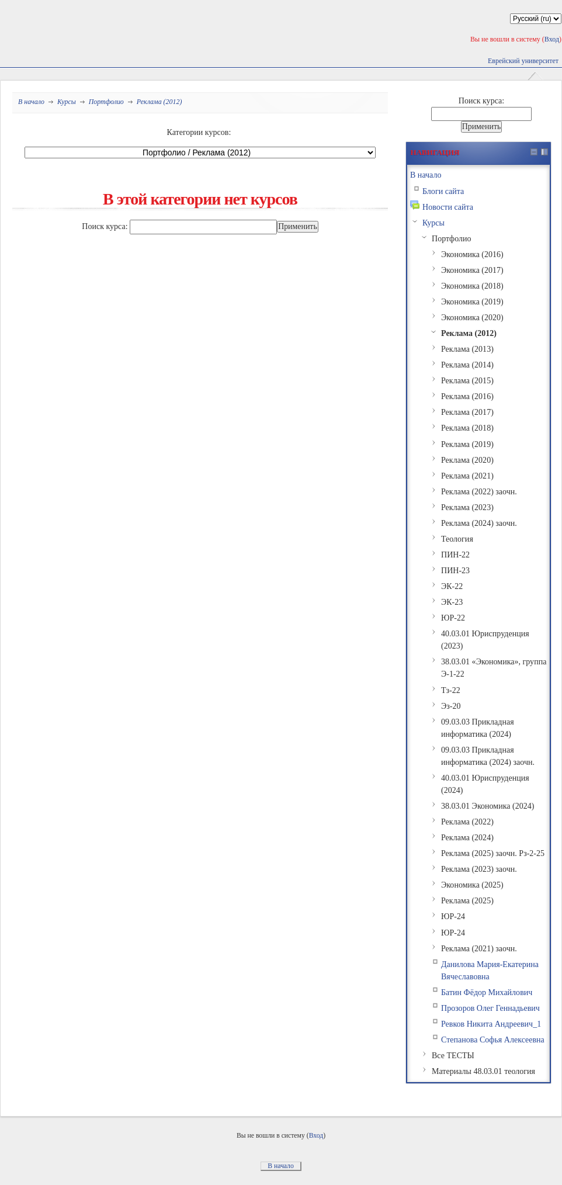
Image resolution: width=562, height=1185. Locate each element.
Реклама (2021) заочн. (479, 948)
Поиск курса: (106, 226)
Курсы (66, 102)
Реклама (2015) (467, 380)
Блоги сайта (443, 191)
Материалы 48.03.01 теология (483, 1071)
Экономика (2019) (472, 301)
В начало (31, 102)
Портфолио (106, 102)
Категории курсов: (199, 132)
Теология (457, 538)
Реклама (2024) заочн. (479, 523)
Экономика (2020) (472, 317)
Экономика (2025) (472, 884)
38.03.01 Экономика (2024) (487, 805)
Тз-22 (450, 690)
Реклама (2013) (467, 349)
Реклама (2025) (467, 900)
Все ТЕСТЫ (453, 1055)
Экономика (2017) (472, 270)
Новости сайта (447, 207)
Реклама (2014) (467, 364)
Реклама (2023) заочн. (479, 869)
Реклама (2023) (467, 507)
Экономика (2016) (472, 254)
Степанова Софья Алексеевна (492, 1039)
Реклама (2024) (467, 837)
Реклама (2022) (467, 821)
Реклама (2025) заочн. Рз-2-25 (492, 853)
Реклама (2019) (467, 444)
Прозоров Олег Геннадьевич (490, 1008)
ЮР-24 (453, 916)
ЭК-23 (452, 602)
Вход (551, 39)
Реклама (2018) (467, 427)
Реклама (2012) (159, 102)
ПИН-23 (455, 570)
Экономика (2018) (472, 285)
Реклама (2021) (467, 475)
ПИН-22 (455, 554)
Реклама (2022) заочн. (479, 491)
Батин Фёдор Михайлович (486, 992)
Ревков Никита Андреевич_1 (491, 1023)
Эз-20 (451, 706)
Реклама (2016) (467, 396)
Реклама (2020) (467, 460)
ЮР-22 (453, 617)
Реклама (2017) (467, 412)
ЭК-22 (452, 586)
